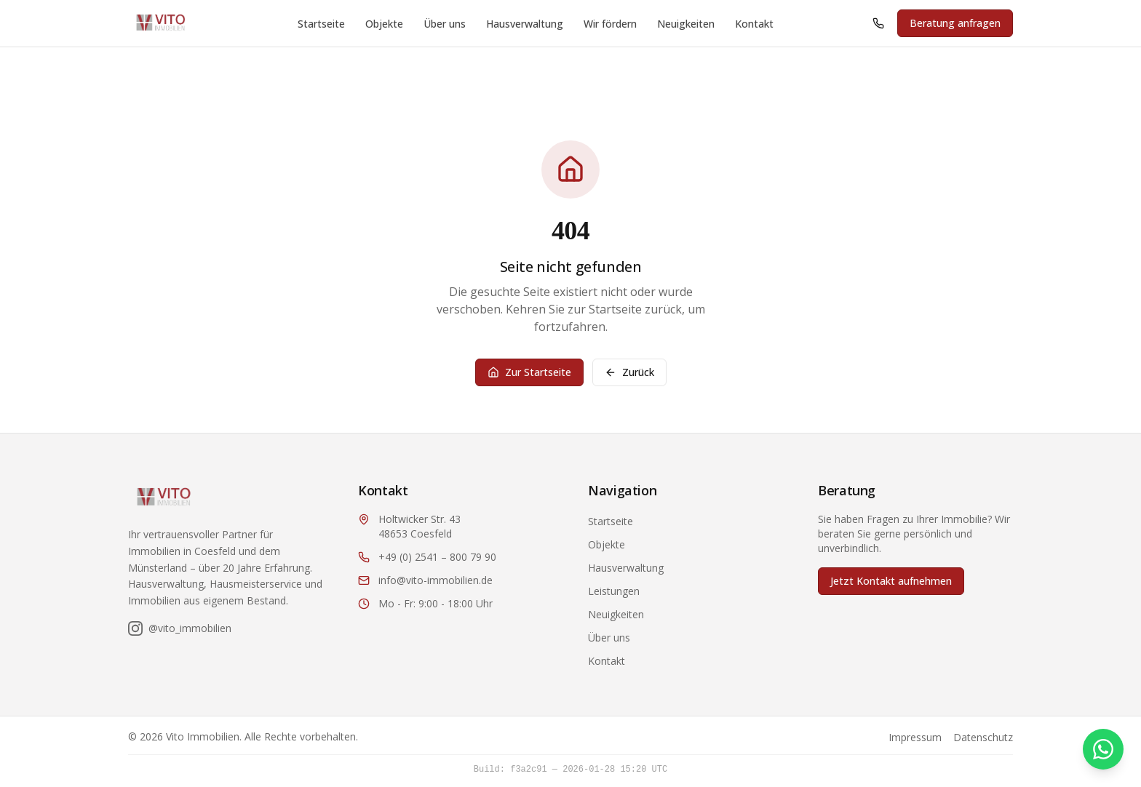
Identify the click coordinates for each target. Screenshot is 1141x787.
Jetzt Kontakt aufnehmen (891, 581)
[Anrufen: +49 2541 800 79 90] (878, 23)
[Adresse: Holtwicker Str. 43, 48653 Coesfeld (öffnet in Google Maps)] (455, 526)
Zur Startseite (529, 372)
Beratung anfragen (955, 23)
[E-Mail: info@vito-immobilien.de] (455, 580)
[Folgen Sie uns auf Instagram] (179, 628)
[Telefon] (878, 23)
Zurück (629, 372)
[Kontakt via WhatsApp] (1103, 749)
